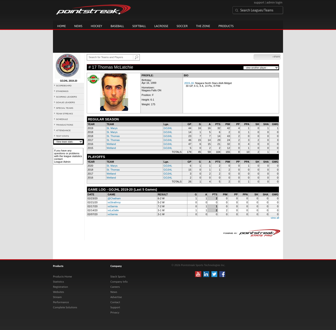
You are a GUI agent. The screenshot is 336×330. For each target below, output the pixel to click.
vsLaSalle (113, 210)
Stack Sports (118, 276)
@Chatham (114, 198)
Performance (61, 302)
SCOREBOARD (63, 85)
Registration (60, 286)
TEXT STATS (62, 136)
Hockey (96, 26)
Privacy (114, 312)
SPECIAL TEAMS (64, 108)
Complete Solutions (65, 307)
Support (115, 307)
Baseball (117, 26)
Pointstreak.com (93, 9)
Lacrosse (161, 26)
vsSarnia (113, 206)
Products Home (62, 276)
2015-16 (189, 83)
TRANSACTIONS (64, 125)
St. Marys (112, 128)
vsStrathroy (114, 202)
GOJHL (168, 128)
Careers (115, 286)
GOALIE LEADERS (65, 102)
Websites (58, 292)
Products (226, 26)
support (259, 2)
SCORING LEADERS (66, 97)
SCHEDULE (62, 119)
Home (61, 26)
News (78, 26)
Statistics (58, 281)
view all (275, 217)
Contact (115, 302)
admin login (274, 2)
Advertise (116, 297)
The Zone (203, 26)
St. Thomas (113, 136)
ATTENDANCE (63, 130)
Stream (57, 297)
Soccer (182, 26)
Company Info (119, 281)
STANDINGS (62, 91)
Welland (111, 144)
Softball (139, 26)
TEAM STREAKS (64, 113)
